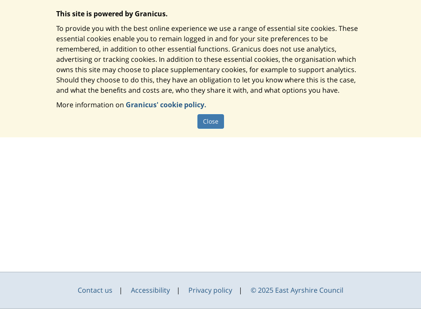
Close (210, 121)
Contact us (95, 290)
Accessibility (150, 290)
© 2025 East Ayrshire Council (297, 290)
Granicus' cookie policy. (166, 104)
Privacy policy (210, 290)
